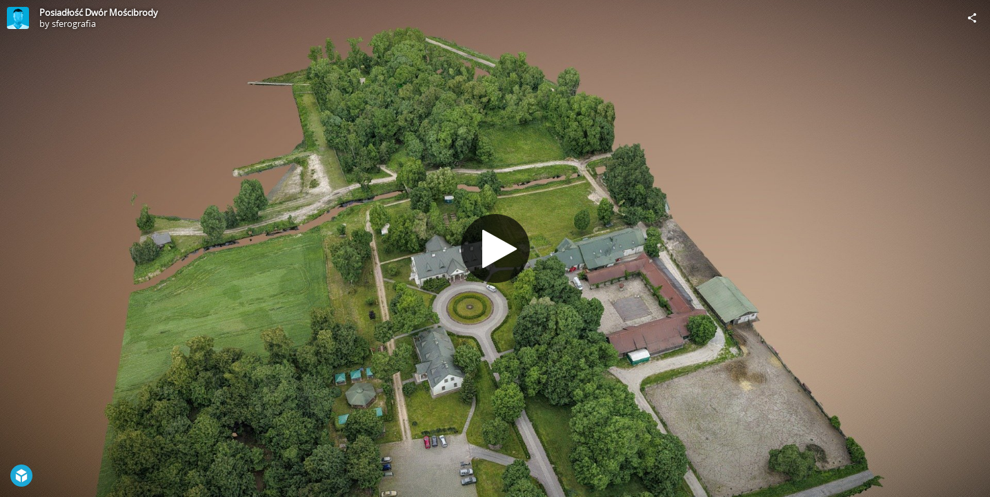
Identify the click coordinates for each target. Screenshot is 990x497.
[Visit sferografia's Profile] (18, 18)
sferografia (74, 23)
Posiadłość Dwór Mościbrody (98, 12)
